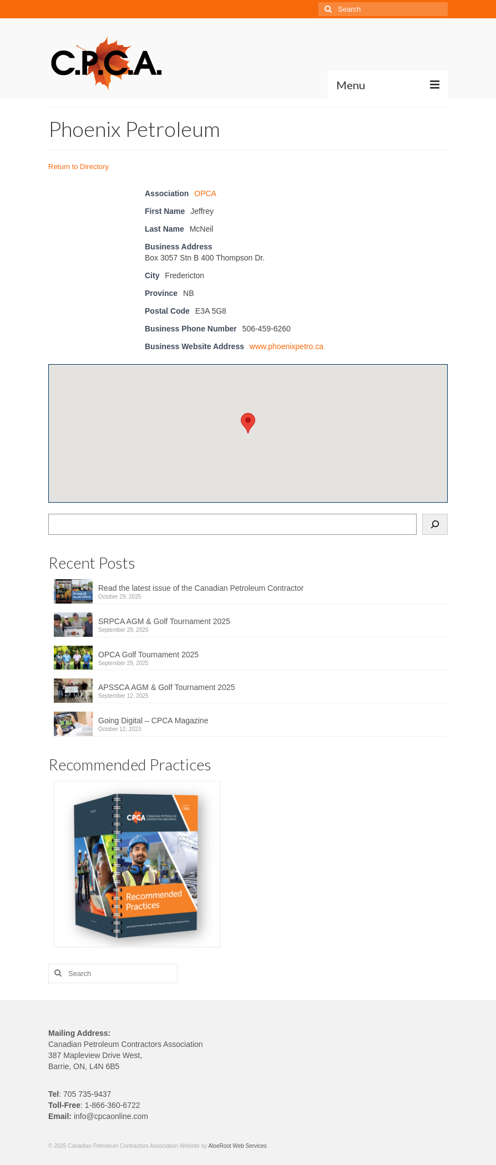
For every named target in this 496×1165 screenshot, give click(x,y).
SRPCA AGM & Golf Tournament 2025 (164, 621)
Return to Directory (78, 166)
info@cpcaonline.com (111, 1116)
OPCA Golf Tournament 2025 (148, 654)
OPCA (205, 193)
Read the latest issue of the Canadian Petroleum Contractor (200, 588)
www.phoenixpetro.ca (286, 346)
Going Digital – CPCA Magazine (153, 720)
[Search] (435, 524)
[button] (248, 423)
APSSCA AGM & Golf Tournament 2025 (166, 687)
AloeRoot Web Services (237, 1146)
